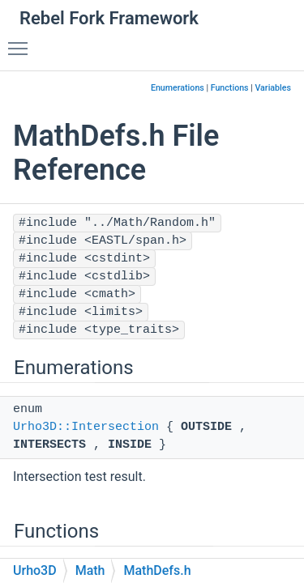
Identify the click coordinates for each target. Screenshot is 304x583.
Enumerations (177, 88)
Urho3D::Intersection (86, 427)
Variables (273, 88)
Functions (230, 88)
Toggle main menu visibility (22, 41)
